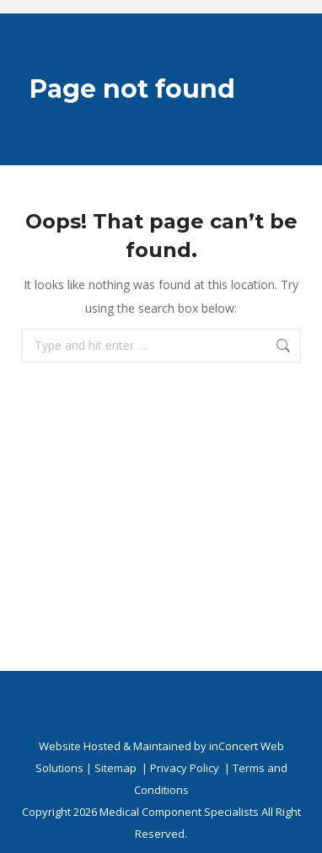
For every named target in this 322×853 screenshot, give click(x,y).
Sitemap (115, 767)
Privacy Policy (184, 767)
